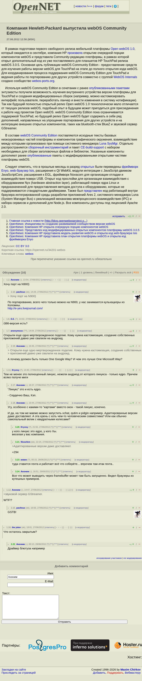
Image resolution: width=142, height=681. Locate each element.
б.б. (13, 319)
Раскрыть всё (123, 272)
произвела (75, 53)
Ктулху (15, 370)
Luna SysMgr (108, 143)
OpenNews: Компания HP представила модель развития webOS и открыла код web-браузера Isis (73, 233)
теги (108, 6)
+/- (111, 272)
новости (80, 6)
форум (99, 6)
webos (29, 253)
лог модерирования (132, 558)
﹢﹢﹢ (55, 280)
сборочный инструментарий (48, 147)
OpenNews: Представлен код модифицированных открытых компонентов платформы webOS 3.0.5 (74, 230)
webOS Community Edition (38, 135)
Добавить (99, 677)
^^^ (57, 292)
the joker (16, 527)
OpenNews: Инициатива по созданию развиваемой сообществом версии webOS (62, 223)
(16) (23, 272)
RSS (136, 272)
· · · (62, 280)
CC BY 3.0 (22, 246)
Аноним (15, 280)
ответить (46, 280)
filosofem (25, 442)
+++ (90, 6)
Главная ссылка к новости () (48, 220)
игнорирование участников (109, 558)
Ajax (76, 272)
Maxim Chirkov (130, 674)
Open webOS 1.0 (122, 48)
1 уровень (87, 272)
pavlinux (20, 292)
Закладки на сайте (14, 674)
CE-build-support (92, 147)
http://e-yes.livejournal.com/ (25, 308)
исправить (118, 216)
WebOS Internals (125, 77)
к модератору (79, 280)
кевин (24, 460)
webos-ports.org (43, 81)
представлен (93, 190)
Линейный (101, 272)
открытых (87, 166)
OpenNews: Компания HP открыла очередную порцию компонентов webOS (58, 226)
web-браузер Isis (22, 170)
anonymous (17, 331)
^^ (53, 292)
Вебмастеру (133, 677)
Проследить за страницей (19, 677)
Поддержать (115, 677)
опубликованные (40, 155)
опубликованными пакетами (109, 88)
